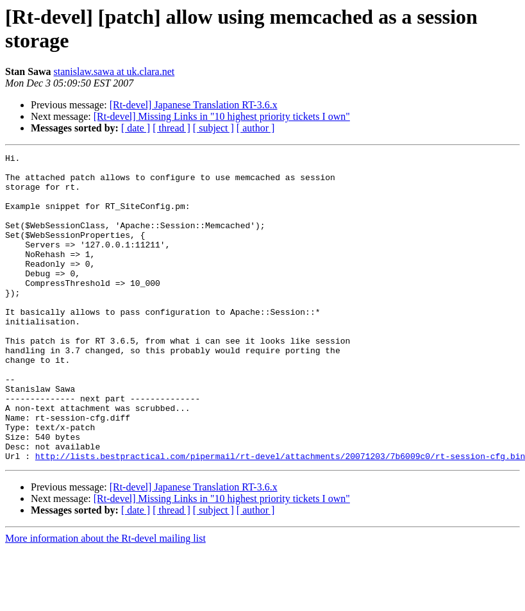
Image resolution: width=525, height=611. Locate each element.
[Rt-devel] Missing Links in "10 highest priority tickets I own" (222, 116)
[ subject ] (213, 127)
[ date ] (135, 127)
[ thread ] (171, 127)
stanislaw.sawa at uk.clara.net (114, 71)
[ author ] (256, 127)
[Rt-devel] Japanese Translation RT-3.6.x (194, 104)
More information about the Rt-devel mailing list (105, 599)
